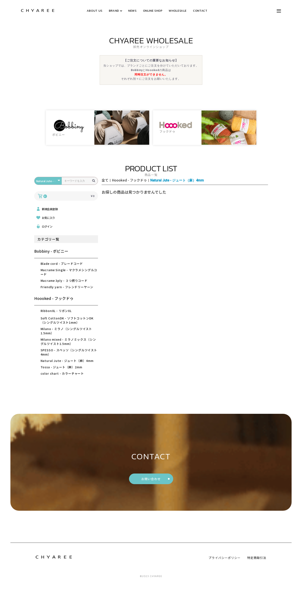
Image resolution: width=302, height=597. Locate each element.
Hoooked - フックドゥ (54, 298)
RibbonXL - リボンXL (56, 311)
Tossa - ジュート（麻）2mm (61, 367)
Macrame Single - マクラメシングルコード (69, 272)
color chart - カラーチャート (62, 373)
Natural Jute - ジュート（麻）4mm (67, 361)
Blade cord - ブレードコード (62, 263)
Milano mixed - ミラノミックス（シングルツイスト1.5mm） (68, 341)
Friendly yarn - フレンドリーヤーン (67, 287)
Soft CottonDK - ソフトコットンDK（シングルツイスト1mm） (67, 320)
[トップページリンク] (37, 11)
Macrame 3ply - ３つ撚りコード (64, 280)
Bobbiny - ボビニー (51, 251)
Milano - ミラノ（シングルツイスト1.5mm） (66, 331)
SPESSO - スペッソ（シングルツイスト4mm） (69, 352)
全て (105, 180)
